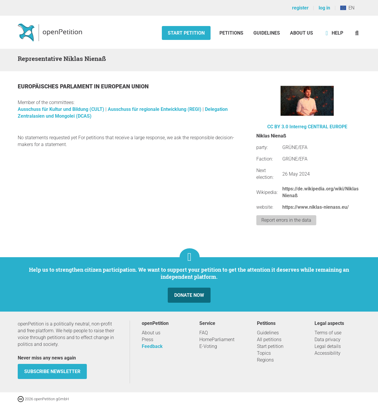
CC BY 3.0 (277, 126)
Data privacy (327, 339)
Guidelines (266, 33)
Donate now (189, 295)
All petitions (269, 339)
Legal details (328, 346)
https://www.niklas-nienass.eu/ (315, 207)
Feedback (152, 346)
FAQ (203, 333)
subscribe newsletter (52, 371)
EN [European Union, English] (347, 8)
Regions (265, 360)
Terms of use (328, 333)
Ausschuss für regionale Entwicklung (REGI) (155, 109)
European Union (125, 86)
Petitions (232, 33)
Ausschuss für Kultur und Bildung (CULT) (61, 109)
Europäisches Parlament (56, 86)
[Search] (357, 33)
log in (324, 8)
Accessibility (327, 353)
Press (147, 339)
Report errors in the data (286, 220)
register (300, 8)
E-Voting (208, 346)
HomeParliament (216, 339)
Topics (264, 353)
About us (301, 33)
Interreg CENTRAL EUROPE (318, 126)
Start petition (186, 33)
